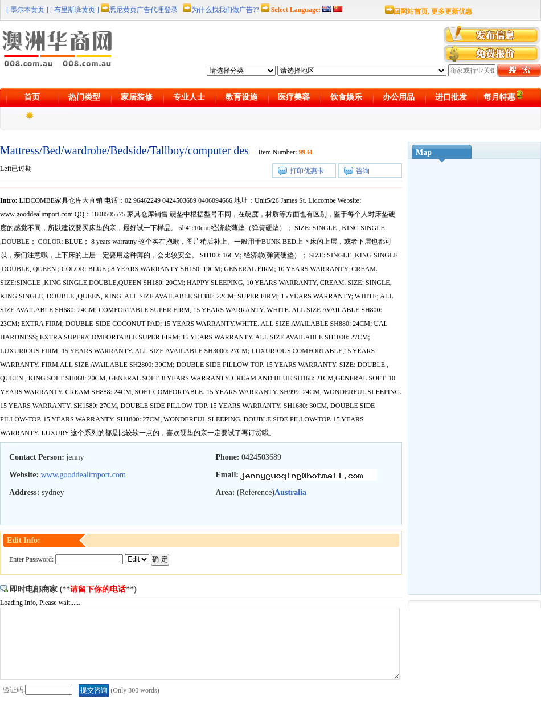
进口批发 (451, 97)
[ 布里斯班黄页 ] (74, 10)
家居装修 (137, 97)
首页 (32, 97)
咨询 (363, 171)
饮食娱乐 (346, 97)
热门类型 (84, 97)
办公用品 (399, 97)
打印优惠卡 (307, 171)
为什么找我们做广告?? (225, 10)
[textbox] (471, 70)
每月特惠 (503, 95)
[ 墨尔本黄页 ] (27, 10)
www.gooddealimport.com (83, 474)
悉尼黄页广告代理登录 (143, 10)
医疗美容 (294, 97)
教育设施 (241, 97)
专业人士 (189, 97)
